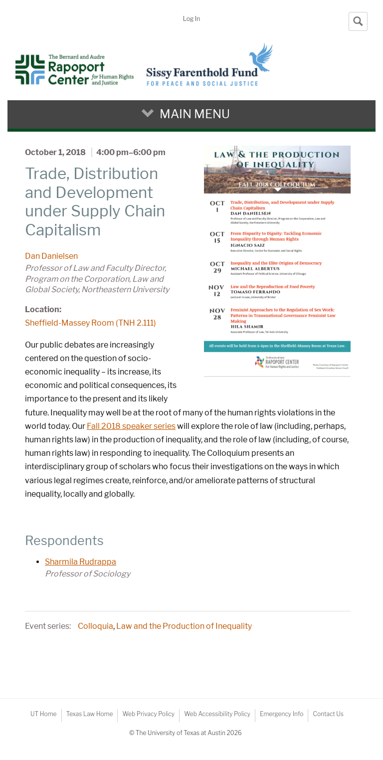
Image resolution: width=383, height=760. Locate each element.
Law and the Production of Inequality (184, 626)
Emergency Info (282, 714)
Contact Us (328, 714)
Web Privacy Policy (148, 714)
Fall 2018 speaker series (131, 426)
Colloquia (95, 626)
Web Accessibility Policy (217, 714)
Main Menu (195, 114)
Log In (191, 18)
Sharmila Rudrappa (80, 562)
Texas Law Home (89, 714)
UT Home (43, 714)
